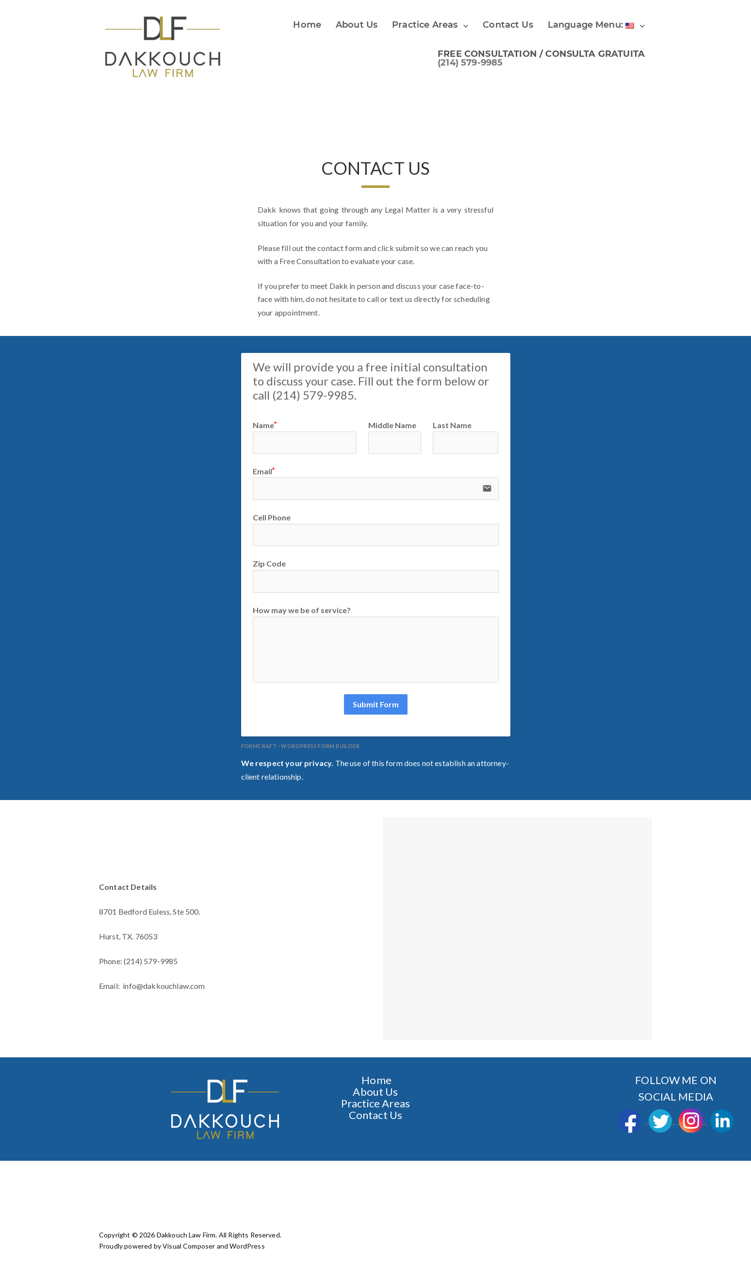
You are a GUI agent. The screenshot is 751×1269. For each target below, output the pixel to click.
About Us (356, 24)
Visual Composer (189, 1245)
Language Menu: (591, 24)
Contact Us (376, 1114)
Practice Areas (424, 24)
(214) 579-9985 (470, 62)
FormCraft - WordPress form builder (300, 745)
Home (307, 24)
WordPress (246, 1245)
